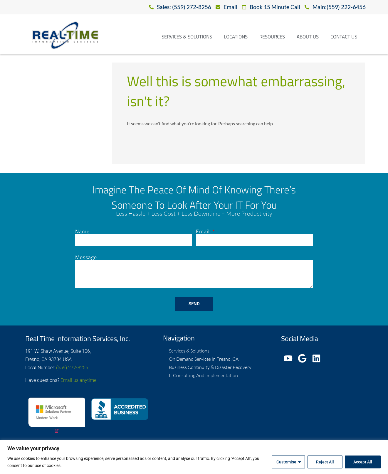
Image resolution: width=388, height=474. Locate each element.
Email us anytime (78, 380)
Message (86, 257)
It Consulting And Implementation (203, 375)
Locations (236, 37)
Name (82, 231)
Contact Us (343, 37)
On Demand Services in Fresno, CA (203, 359)
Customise (286, 462)
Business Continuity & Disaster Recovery (210, 367)
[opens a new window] (56, 415)
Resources (272, 37)
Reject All (325, 462)
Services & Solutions (187, 37)
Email (203, 231)
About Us (308, 37)
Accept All (362, 462)
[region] (194, 457)
